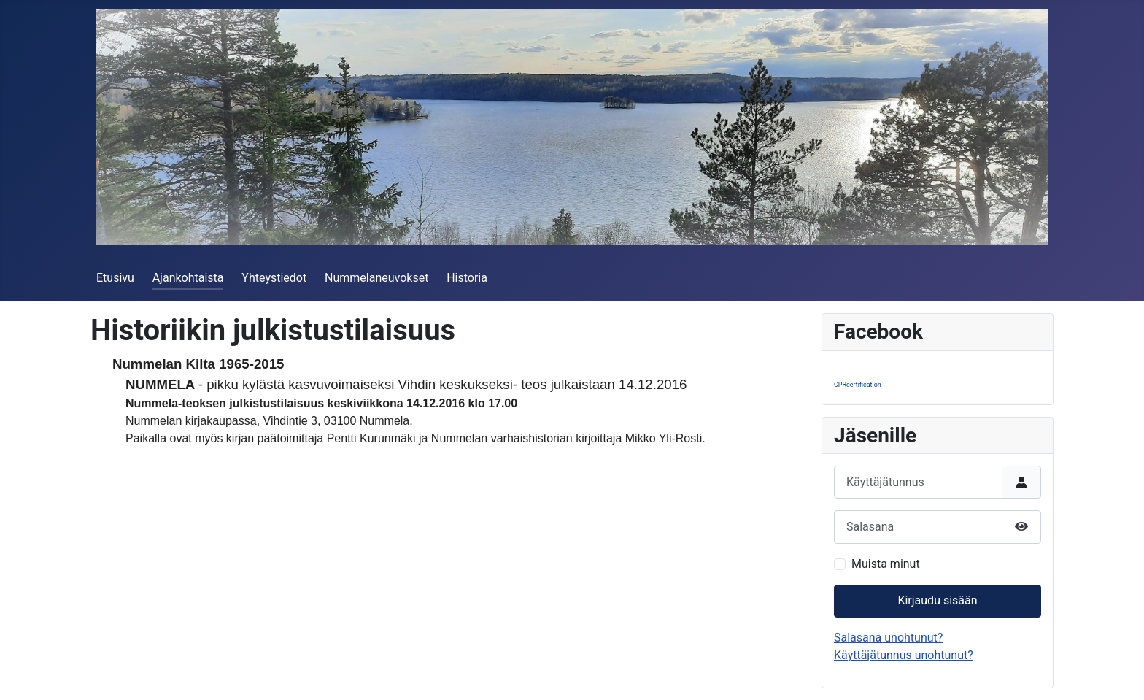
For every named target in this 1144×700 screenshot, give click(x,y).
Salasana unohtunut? (888, 638)
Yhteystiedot (273, 278)
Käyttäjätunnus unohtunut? (903, 655)
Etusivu (115, 278)
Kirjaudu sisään (937, 600)
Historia (467, 278)
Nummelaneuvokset (376, 278)
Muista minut (885, 564)
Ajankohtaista (188, 278)
